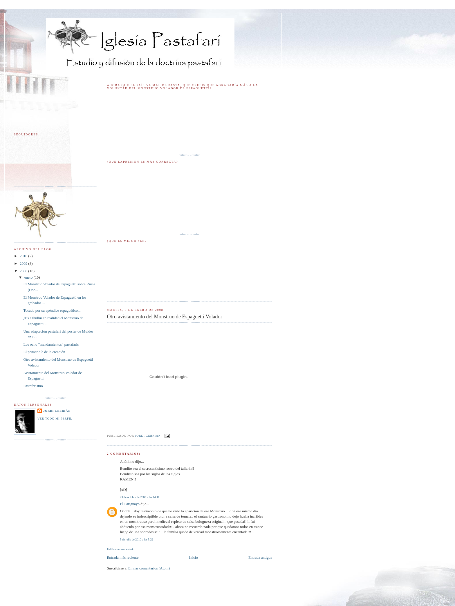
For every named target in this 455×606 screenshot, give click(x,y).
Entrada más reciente (122, 557)
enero (29, 277)
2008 (24, 271)
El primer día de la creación (44, 352)
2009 (24, 263)
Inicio (193, 557)
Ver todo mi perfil (54, 418)
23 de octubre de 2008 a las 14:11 (139, 497)
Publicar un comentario (120, 549)
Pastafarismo (33, 386)
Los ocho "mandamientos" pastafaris (51, 344)
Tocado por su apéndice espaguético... (51, 310)
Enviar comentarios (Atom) (149, 568)
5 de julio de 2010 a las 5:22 (136, 539)
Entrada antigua (260, 557)
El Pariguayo (130, 504)
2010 (24, 256)
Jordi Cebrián (57, 410)
